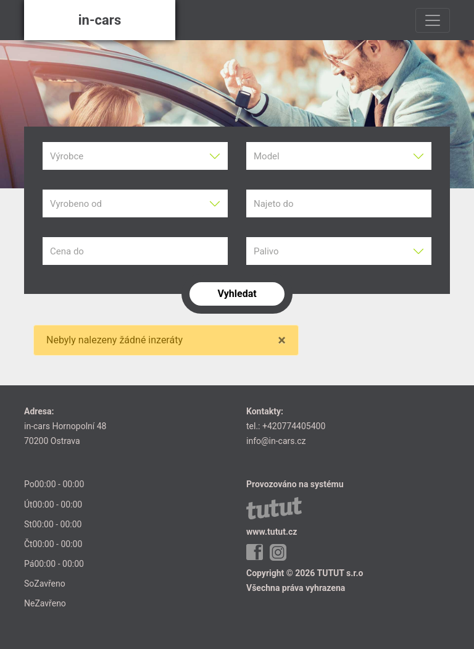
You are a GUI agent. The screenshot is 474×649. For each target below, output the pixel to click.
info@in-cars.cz (276, 441)
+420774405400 (293, 426)
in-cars (99, 20)
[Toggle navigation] (432, 20)
